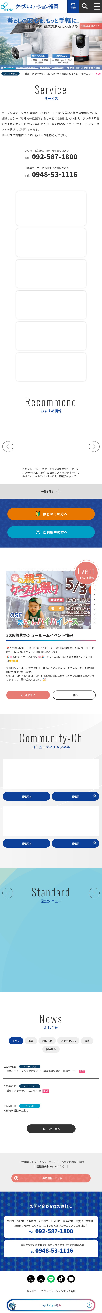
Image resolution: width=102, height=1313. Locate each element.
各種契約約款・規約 (73, 1162)
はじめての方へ (51, 514)
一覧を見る (47, 491)
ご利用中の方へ (51, 532)
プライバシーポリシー (46, 1162)
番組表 (84, 796)
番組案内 (26, 796)
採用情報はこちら (38, 1178)
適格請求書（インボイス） (51, 1166)
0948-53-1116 (53, 174)
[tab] (9, 68)
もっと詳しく (28, 695)
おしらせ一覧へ (51, 1129)
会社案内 (26, 1162)
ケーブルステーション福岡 (29, 6)
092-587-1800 (53, 157)
